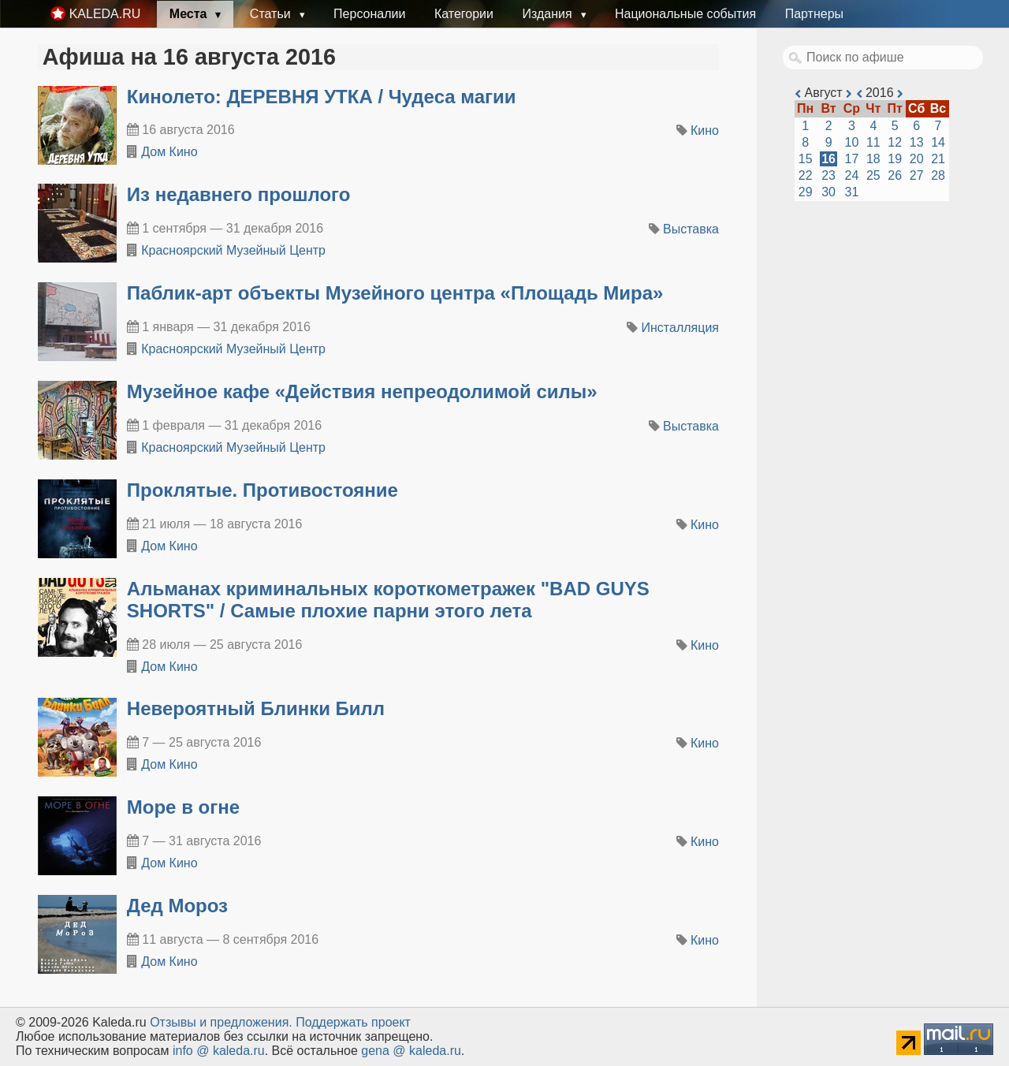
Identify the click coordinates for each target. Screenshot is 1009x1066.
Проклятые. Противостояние (262, 490)
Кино (705, 130)
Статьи (272, 13)
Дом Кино (169, 151)
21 (938, 159)
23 (828, 175)
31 (852, 192)
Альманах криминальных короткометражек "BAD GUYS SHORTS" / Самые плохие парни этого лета (388, 599)
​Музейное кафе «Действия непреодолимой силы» (362, 391)
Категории (463, 13)
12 (895, 142)
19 (895, 159)
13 (917, 142)
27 (917, 175)
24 (852, 175)
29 (806, 192)
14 (938, 142)
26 (895, 175)
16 (828, 159)
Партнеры (814, 13)
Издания (548, 13)
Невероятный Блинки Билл (256, 708)
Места (189, 13)
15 (806, 159)
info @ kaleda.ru (219, 1050)
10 (852, 142)
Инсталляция (680, 327)
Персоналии (369, 13)
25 (873, 175)
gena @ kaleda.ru (411, 1050)
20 (917, 159)
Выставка (691, 229)
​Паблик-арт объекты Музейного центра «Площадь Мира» (395, 293)
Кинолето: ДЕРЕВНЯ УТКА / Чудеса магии (321, 96)
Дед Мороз (177, 905)
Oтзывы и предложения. (221, 1022)
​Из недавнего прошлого (239, 194)
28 (938, 175)
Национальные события (685, 13)
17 (852, 159)
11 (873, 142)
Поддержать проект (353, 1022)
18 (873, 159)
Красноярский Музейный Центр (233, 250)
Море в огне (183, 807)
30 (828, 192)
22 (806, 175)
